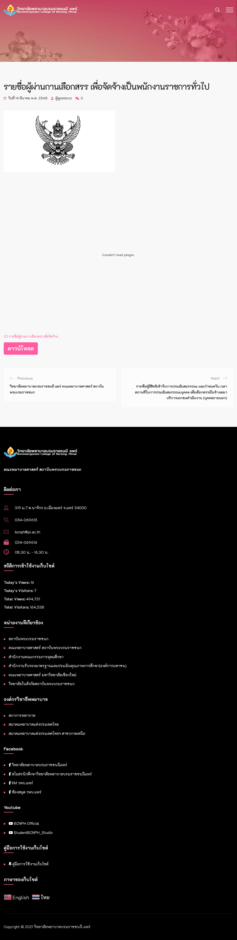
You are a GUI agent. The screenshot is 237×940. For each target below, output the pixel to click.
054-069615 (26, 519)
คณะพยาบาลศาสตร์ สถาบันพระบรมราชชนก (45, 647)
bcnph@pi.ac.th (27, 531)
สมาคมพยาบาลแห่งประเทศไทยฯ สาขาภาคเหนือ (47, 733)
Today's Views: (17, 582)
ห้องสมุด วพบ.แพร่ (25, 791)
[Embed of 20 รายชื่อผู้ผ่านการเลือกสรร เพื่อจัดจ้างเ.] (118, 255)
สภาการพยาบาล (22, 715)
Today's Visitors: (19, 590)
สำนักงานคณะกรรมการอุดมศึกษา (36, 656)
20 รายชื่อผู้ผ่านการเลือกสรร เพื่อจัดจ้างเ (31, 336)
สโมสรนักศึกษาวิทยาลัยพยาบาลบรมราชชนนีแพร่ (50, 773)
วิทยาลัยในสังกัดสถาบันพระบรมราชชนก (42, 683)
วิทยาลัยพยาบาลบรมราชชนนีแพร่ (38, 764)
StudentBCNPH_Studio (31, 832)
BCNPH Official (24, 823)
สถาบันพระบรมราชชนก (28, 638)
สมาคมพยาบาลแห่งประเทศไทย (34, 724)
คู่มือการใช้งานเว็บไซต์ (28, 863)
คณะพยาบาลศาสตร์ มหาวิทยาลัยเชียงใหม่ (42, 674)
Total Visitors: (17, 607)
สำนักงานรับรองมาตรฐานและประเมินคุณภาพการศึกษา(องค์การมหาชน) (68, 665)
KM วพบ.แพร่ (21, 782)
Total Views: (15, 598)
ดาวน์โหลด (21, 348)
